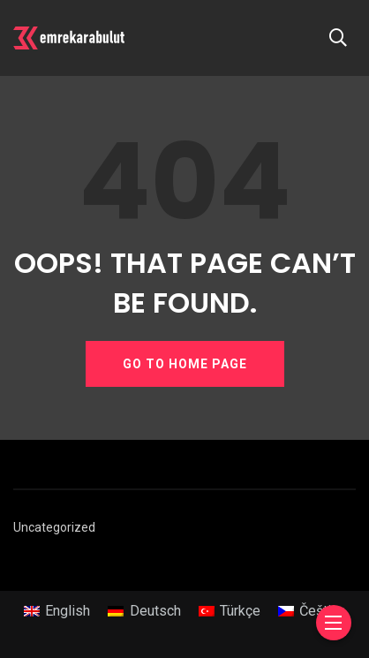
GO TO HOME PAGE (185, 364)
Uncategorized (54, 527)
